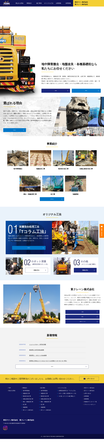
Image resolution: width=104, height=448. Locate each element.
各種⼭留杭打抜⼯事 (28, 408)
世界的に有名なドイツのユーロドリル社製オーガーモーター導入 (48, 365)
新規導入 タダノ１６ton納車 (38, 360)
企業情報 (58, 3)
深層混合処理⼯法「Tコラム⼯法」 (67, 399)
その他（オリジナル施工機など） (67, 405)
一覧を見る (52, 375)
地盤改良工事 (26, 402)
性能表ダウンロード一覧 (82, 326)
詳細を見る (14, 131)
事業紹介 (29, 3)
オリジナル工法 (48, 3)
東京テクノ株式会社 (89, 396)
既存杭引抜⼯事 (27, 405)
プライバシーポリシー (90, 413)
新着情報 (86, 408)
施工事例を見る (52, 203)
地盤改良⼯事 (44, 402)
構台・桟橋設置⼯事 (28, 410)
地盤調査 (25, 416)
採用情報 (68, 3)
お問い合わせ (89, 387)
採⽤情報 (86, 405)
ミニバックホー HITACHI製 (37, 349)
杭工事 (24, 413)
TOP (9, 396)
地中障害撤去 (26, 399)
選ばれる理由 (19, 3)
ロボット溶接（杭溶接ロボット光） (68, 402)
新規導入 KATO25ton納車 (36, 355)
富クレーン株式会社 (28, 419)
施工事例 (39, 3)
